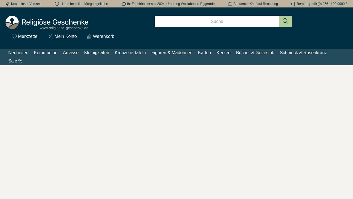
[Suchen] (285, 21)
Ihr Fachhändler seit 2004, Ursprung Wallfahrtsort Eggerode (171, 4)
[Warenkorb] (99, 36)
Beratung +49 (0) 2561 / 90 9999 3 (322, 4)
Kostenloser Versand (26, 4)
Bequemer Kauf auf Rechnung (256, 4)
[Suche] (217, 21)
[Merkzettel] (25, 36)
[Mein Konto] (62, 36)
